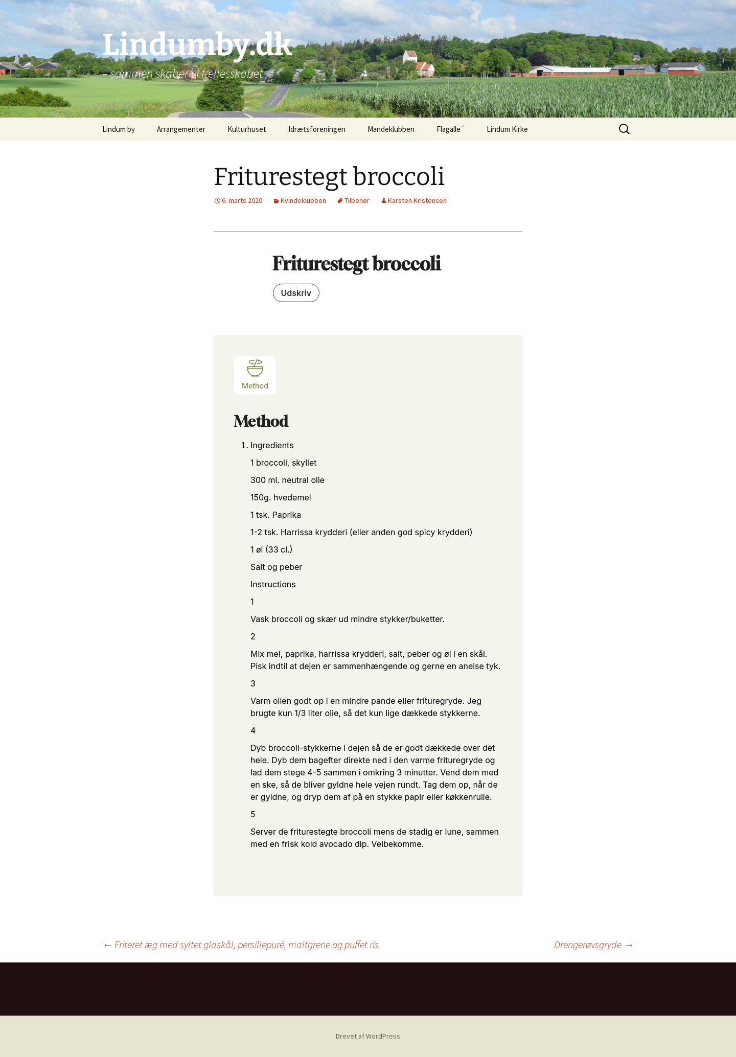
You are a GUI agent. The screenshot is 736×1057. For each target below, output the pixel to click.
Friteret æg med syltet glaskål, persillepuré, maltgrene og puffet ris (240, 944)
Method (255, 373)
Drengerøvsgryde (594, 944)
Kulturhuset (246, 129)
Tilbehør (357, 200)
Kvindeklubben (303, 200)
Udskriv (296, 293)
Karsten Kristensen (417, 200)
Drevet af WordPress (368, 1036)
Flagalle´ (450, 129)
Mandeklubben (391, 129)
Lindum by (118, 129)
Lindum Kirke (507, 129)
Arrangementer (181, 129)
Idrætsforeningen (317, 129)
